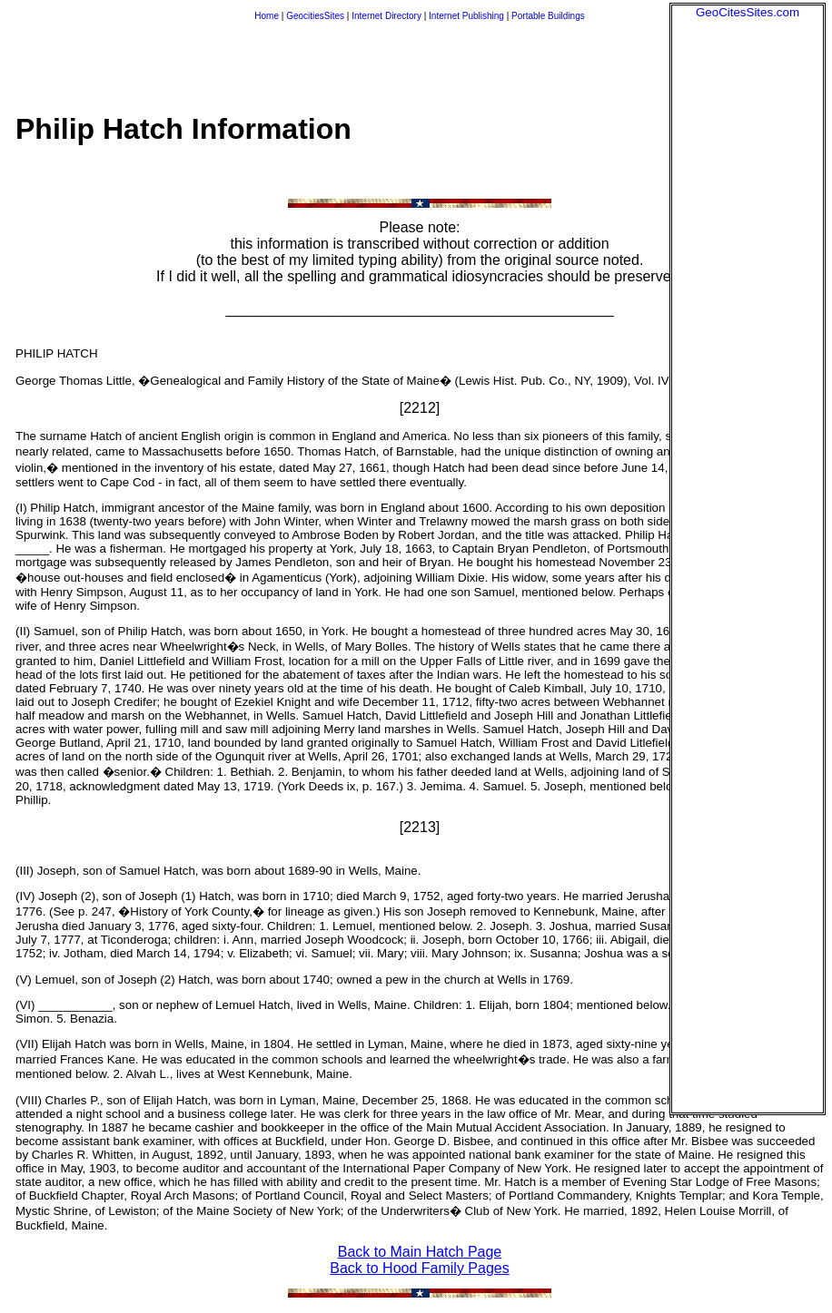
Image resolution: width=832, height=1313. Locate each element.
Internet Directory (386, 16)
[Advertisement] (747, 291)
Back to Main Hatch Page (420, 1251)
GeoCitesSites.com (747, 12)
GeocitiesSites (316, 16)
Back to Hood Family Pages (419, 1268)
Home (266, 16)
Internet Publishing (468, 16)
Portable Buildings (548, 16)
